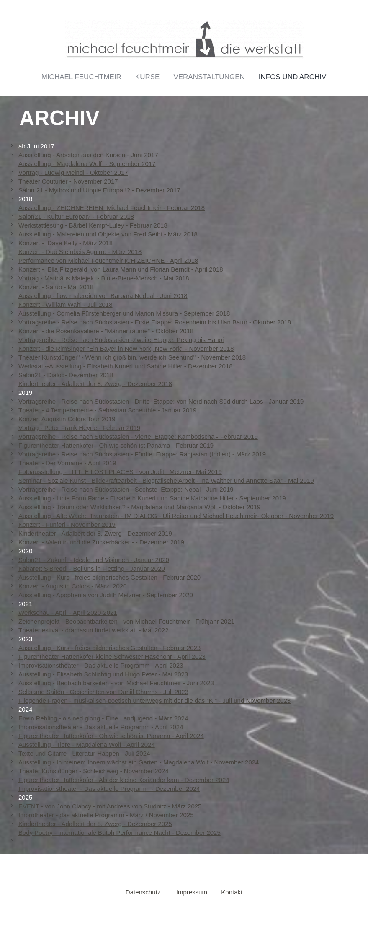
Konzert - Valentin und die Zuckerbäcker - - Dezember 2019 (101, 542)
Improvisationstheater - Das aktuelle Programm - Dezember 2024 (109, 788)
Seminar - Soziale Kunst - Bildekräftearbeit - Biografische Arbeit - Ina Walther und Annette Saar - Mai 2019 (166, 480)
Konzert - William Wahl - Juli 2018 (65, 304)
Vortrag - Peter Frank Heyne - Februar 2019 (79, 427)
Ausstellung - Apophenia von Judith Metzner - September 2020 (105, 594)
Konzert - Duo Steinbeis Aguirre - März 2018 (80, 251)
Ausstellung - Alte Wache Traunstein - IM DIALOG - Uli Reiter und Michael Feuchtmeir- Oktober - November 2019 (176, 515)
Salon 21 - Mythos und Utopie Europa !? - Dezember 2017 (99, 190)
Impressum (191, 892)
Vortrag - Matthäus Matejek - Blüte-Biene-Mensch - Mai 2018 (103, 278)
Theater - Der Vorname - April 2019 (67, 462)
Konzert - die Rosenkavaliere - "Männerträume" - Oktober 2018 (105, 330)
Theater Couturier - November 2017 (68, 181)
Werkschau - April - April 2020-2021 (67, 612)
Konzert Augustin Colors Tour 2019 (67, 418)
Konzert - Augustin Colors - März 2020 (72, 586)
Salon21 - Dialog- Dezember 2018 (65, 374)
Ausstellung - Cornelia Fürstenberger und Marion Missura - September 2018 (124, 313)
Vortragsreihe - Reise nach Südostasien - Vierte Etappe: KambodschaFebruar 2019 (138, 436)
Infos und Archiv (293, 77)
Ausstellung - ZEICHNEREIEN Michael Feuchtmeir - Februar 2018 (111, 207)
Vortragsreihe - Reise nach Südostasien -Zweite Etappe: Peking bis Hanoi (121, 339)
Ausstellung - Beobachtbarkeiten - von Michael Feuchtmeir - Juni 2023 (116, 682)
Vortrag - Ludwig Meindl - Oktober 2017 (73, 172)
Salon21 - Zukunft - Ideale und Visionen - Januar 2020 (93, 559)
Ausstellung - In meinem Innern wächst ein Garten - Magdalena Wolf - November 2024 (138, 762)
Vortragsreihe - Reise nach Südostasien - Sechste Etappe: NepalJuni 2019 (126, 489)
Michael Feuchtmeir (81, 77)
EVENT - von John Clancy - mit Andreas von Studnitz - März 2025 (109, 806)
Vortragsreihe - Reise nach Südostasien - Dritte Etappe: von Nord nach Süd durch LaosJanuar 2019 (161, 401)
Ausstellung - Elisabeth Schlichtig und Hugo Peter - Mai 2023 (103, 674)
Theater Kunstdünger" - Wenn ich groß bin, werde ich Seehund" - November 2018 (132, 357)
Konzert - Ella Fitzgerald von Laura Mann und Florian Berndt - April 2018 (120, 269)
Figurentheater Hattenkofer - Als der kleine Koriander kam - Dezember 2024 (123, 779)
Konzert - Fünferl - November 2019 (67, 524)
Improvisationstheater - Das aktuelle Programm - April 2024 (100, 727)
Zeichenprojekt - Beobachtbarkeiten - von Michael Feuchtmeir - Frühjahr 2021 (126, 621)
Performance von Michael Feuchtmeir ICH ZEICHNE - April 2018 (108, 260)
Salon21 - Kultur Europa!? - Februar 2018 (76, 216)
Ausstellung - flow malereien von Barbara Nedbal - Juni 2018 (103, 295)
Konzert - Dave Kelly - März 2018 (65, 242)
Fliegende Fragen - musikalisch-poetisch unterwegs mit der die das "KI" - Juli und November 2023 (154, 700)
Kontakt (231, 892)
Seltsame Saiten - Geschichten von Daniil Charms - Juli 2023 (103, 691)
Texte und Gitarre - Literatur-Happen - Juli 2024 (84, 753)
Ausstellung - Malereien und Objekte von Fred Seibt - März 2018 (108, 234)
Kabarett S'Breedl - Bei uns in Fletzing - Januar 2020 (91, 568)
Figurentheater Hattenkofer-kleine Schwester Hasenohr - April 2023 (112, 656)
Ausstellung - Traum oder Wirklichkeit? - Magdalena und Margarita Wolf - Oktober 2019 (139, 506)
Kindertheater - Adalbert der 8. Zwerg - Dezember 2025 (95, 823)
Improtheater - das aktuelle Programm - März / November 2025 (106, 815)
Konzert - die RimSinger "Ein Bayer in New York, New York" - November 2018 (126, 348)
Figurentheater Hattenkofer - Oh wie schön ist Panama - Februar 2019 (116, 445)
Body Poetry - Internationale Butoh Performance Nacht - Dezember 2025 (119, 832)
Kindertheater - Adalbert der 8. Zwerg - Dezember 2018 (95, 383)
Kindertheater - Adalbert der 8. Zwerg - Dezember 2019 (95, 533)
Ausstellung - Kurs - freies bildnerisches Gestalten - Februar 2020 (109, 577)
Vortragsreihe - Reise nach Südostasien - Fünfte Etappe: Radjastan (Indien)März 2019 (142, 454)
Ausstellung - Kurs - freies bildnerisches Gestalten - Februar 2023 (109, 647)
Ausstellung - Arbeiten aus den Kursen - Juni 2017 (88, 154)
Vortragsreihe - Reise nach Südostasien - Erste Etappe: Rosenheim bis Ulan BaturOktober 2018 (154, 322)
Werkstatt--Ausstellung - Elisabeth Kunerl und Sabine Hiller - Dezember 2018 (125, 366)
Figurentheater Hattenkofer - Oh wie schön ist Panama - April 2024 (111, 735)
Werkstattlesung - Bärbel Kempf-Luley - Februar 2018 (92, 225)
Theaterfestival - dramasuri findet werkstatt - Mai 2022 (93, 630)
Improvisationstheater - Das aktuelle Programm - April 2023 (100, 665)
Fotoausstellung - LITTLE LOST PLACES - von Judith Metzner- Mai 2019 (120, 471)
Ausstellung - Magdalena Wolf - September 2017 (86, 163)
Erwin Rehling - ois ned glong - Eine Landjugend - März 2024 (103, 718)
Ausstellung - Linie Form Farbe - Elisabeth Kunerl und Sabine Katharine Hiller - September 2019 (152, 498)
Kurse (147, 77)
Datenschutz (143, 892)
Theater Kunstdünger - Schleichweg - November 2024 (93, 771)
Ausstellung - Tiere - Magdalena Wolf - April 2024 (86, 744)
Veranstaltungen (208, 77)
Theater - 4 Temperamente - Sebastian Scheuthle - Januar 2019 (107, 410)
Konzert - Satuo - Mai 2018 (55, 286)
